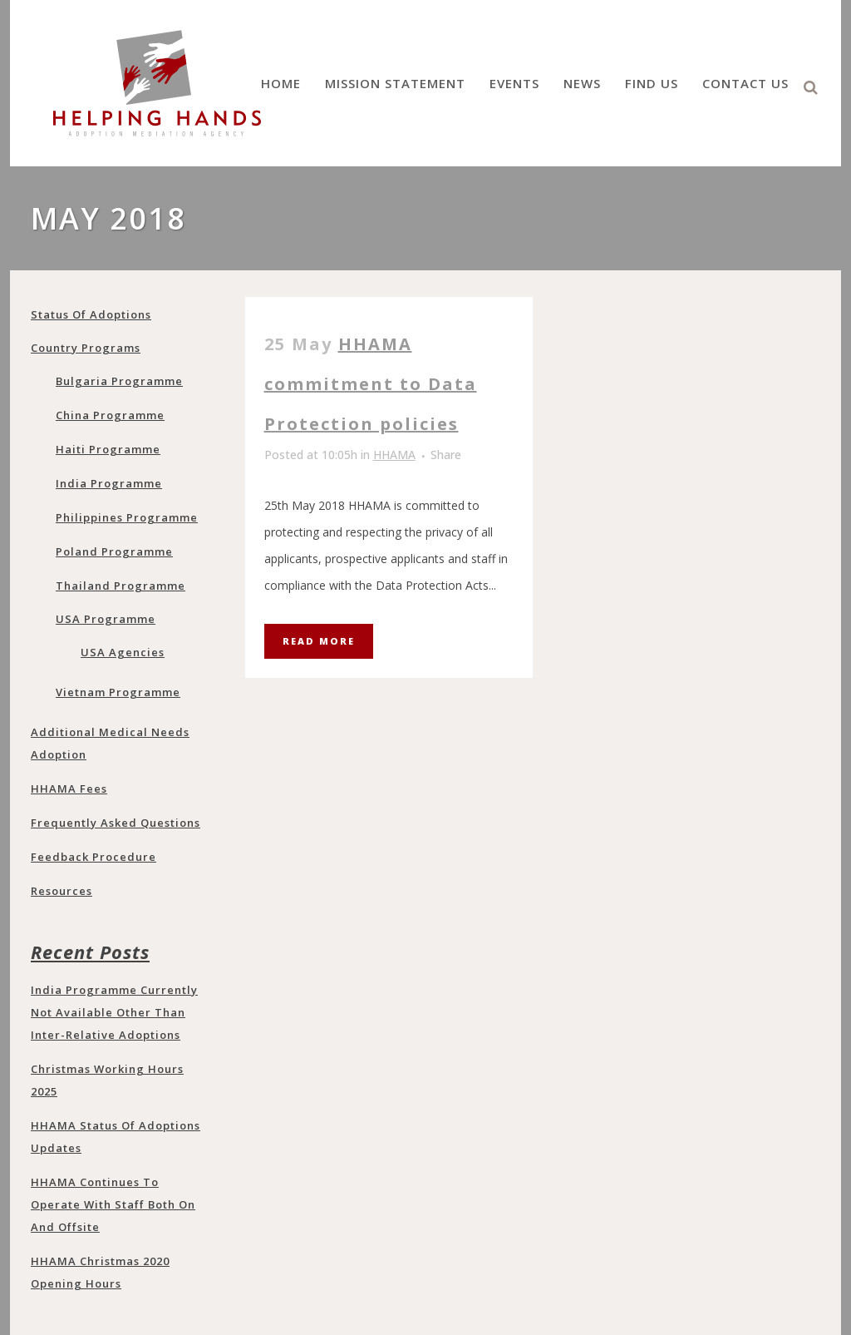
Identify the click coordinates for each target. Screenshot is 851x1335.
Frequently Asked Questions (115, 822)
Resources (61, 890)
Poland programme (114, 551)
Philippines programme (127, 517)
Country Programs (85, 347)
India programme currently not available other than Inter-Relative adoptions (114, 1012)
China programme (110, 415)
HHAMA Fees (69, 788)
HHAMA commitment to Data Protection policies (370, 384)
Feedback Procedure (93, 856)
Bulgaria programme (119, 380)
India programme (109, 483)
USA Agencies (123, 652)
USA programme (105, 618)
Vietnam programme (118, 692)
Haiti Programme (108, 449)
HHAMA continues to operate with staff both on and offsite (113, 1204)
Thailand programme (120, 585)
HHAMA (394, 454)
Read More (319, 641)
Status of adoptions (91, 314)
